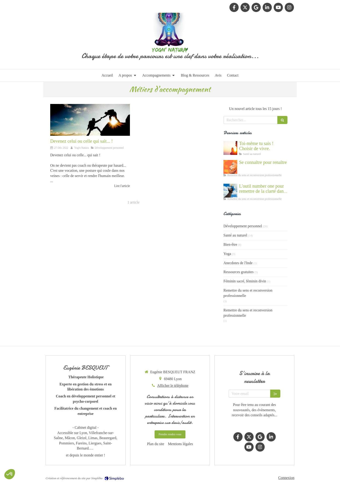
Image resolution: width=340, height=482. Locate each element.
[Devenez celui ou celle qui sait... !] (90, 120)
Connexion (286, 478)
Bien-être (230, 244)
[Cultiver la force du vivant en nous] (230, 148)
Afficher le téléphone (172, 385)
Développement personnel (242, 226)
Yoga (227, 254)
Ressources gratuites (238, 272)
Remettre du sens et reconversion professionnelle (247, 293)
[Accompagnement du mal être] (230, 191)
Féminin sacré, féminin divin (244, 281)
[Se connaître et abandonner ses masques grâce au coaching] (230, 167)
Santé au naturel (235, 235)
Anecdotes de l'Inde (237, 263)
